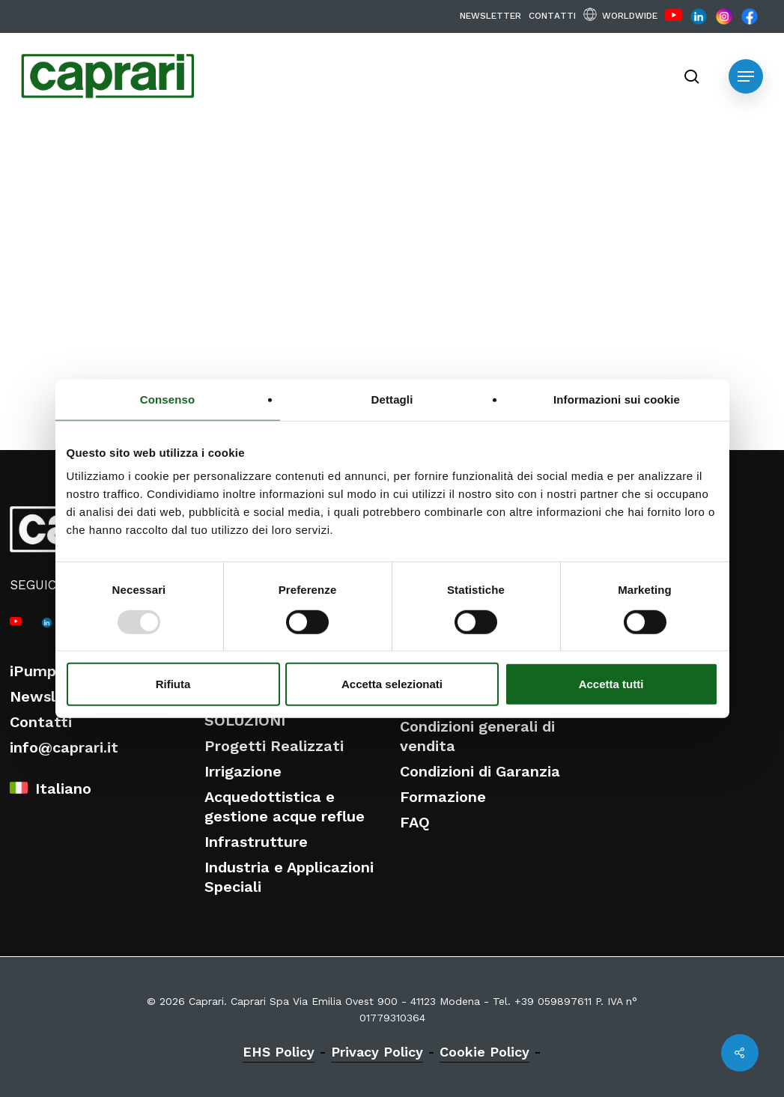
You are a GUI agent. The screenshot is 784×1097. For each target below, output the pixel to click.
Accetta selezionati (392, 684)
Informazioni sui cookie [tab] (616, 398)
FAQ (415, 822)
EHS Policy (278, 1052)
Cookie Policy (484, 1052)
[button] (746, 76)
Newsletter (52, 696)
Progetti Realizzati (274, 746)
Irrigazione (243, 771)
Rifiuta (173, 684)
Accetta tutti (611, 684)
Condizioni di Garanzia (480, 771)
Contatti (41, 722)
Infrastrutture (256, 842)
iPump (33, 671)
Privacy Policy (377, 1052)
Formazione (443, 797)
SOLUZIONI (244, 720)
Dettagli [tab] (392, 398)
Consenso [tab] (167, 398)
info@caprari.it (64, 747)
